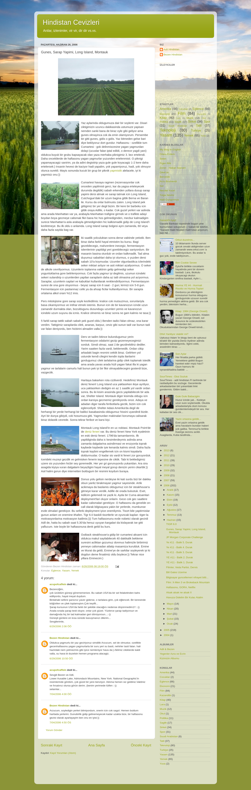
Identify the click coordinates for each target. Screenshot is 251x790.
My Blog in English (170, 149)
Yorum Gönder (54, 730)
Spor (207, 121)
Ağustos (172, 509)
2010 (167, 465)
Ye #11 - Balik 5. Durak (179, 542)
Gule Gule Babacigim (187, 396)
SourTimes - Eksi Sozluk (174, 376)
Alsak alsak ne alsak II (179, 592)
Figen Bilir (165, 163)
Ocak (170, 623)
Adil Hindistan (171, 49)
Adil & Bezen (167, 649)
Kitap (163, 117)
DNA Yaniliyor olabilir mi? (174, 334)
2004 (167, 635)
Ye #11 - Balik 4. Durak (179, 547)
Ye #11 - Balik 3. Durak (179, 552)
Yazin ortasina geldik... (188, 419)
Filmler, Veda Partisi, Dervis (182, 567)
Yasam (66, 570)
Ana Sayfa (96, 745)
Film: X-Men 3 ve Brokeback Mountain (188, 582)
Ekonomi (165, 114)
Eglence (56, 570)
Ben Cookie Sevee (186, 262)
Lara (178, 118)
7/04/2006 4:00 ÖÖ (61, 694)
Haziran (171, 519)
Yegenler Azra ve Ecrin (173, 653)
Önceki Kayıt (141, 745)
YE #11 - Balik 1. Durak (179, 562)
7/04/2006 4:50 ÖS (60, 722)
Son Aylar (180, 353)
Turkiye (196, 130)
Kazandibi (201, 114)
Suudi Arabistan (177, 126)
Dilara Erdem (167, 154)
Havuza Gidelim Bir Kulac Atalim (184, 597)
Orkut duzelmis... (185, 239)
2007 (167, 480)
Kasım (171, 494)
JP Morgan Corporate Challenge (184, 537)
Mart (170, 613)
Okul (204, 118)
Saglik (178, 121)
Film (182, 113)
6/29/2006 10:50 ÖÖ (61, 658)
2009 (167, 470)
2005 (167, 630)
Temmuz (172, 514)
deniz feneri (92, 431)
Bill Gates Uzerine (176, 572)
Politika (164, 121)
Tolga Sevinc (167, 195)
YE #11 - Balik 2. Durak (179, 557)
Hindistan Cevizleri (71, 22)
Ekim (170, 499)
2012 (167, 455)
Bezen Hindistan (60, 638)
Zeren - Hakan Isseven (173, 167)
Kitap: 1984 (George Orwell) (191, 311)
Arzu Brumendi (168, 181)
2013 (167, 450)
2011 (167, 460)
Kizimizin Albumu (169, 658)
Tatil (199, 125)
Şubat (170, 618)
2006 (167, 485)
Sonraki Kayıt (51, 745)
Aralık (170, 489)
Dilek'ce (164, 172)
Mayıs (171, 603)
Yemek (75, 570)
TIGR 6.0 (171, 524)
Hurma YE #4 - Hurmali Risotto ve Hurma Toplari (189, 287)
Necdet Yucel (167, 190)
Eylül (170, 504)
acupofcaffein (58, 584)
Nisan (170, 608)
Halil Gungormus (169, 199)
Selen (163, 158)
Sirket (192, 121)
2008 (167, 475)
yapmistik (116, 170)
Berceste (165, 176)
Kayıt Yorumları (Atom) (63, 753)
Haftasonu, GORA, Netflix (180, 587)
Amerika (165, 108)
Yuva (203, 135)
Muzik (189, 118)
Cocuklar (183, 109)
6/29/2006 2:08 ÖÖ (61, 626)
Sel (162, 186)
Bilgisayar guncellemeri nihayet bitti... (187, 577)
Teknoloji (168, 130)
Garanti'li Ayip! (168, 220)
